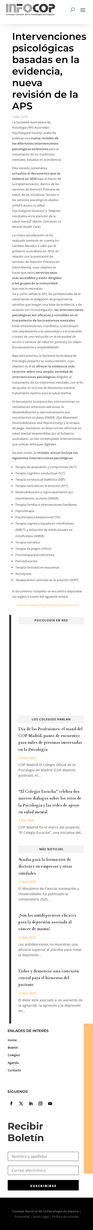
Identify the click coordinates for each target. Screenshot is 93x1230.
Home (12, 1040)
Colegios (14, 1055)
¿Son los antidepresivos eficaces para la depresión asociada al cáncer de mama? (47, 922)
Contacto (14, 1070)
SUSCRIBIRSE (43, 1186)
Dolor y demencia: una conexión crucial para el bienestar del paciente (48, 978)
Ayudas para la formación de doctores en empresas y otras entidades (45, 866)
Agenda (13, 1063)
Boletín (13, 1047)
